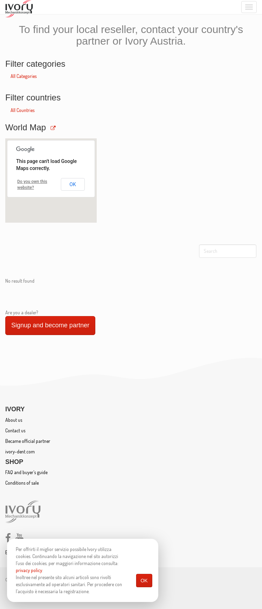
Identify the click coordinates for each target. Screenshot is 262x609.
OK (144, 580)
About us (13, 420)
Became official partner (27, 441)
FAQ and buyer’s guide (26, 472)
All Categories (24, 76)
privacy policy (29, 570)
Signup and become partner (50, 325)
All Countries (22, 110)
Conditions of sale (22, 483)
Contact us (15, 430)
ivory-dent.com (20, 451)
